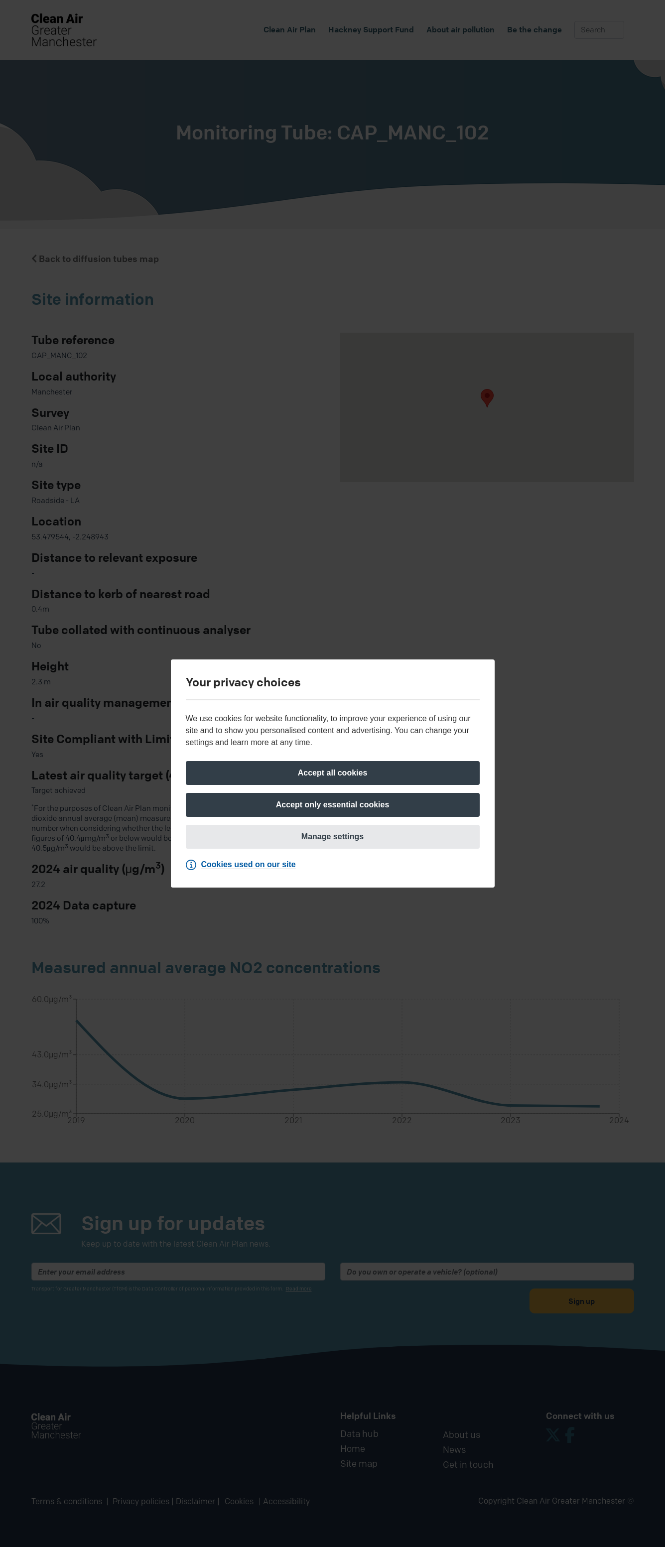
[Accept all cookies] (333, 773)
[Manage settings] (333, 837)
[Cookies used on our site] (243, 865)
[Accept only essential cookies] (333, 805)
